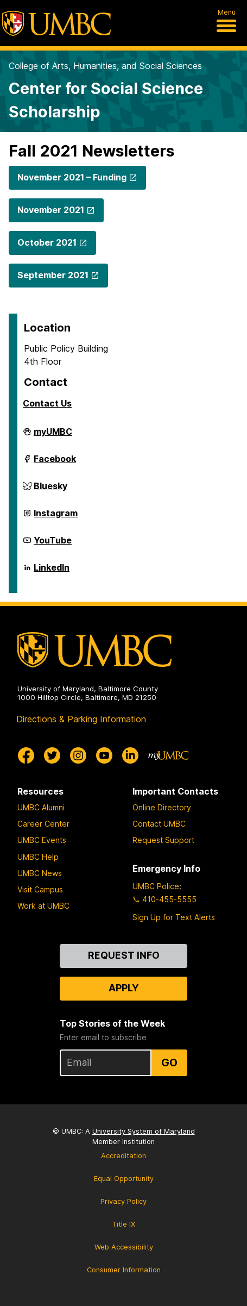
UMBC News (39, 873)
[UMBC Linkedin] (130, 755)
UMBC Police (155, 886)
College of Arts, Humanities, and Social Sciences (105, 65)
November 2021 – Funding (71, 177)
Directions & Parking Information (81, 719)
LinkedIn (51, 572)
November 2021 (50, 209)
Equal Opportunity (124, 1178)
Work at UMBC (43, 905)
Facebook (55, 463)
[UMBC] (56, 23)
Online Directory (161, 807)
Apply (124, 987)
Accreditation (123, 1156)
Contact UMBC (159, 823)
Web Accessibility (123, 1247)
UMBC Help (38, 856)
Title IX (123, 1224)
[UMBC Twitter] (52, 755)
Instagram (56, 517)
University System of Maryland (143, 1131)
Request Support (163, 840)
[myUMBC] (168, 755)
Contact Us (47, 403)
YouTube (53, 544)
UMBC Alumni (41, 807)
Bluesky (50, 490)
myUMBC (53, 436)
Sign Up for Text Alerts (173, 917)
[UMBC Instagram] (78, 755)
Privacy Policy (123, 1201)
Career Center (43, 823)
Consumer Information (124, 1270)
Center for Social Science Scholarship (106, 100)
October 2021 (47, 242)
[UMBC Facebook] (26, 755)
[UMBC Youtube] (104, 755)
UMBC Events (41, 840)
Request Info (124, 955)
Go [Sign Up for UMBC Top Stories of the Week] (169, 1062)
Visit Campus (40, 889)
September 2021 (52, 275)
